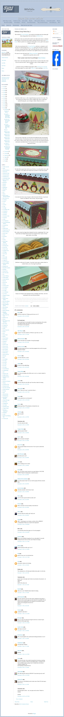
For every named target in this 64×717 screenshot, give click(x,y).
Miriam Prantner (21, 338)
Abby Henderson (6, 170)
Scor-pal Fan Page (31, 46)
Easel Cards (5, 233)
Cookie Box (45, 68)
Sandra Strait (20, 627)
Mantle (4, 296)
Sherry (19, 495)
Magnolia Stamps (6, 295)
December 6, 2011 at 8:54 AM (23, 359)
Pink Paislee (5, 339)
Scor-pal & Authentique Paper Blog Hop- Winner (7, 116)
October (6, 153)
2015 (4, 100)
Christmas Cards (6, 215)
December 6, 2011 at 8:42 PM (23, 483)
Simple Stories (5, 375)
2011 (4, 107)
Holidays (4, 269)
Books (4, 190)
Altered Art (5, 171)
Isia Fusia (3, 65)
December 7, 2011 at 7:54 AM (23, 592)
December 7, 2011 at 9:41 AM (23, 605)
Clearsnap (5, 217)
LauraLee (20, 536)
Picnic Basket (5, 338)
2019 (4, 92)
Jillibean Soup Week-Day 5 (7, 132)
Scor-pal (4, 365)
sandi (19, 461)
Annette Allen (20, 371)
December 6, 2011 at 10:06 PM (23, 524)
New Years (5, 323)
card (4, 203)
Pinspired (5, 341)
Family (4, 239)
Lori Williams (5, 292)
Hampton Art (5, 266)
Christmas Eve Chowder (42, 66)
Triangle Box (5, 403)
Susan (19, 469)
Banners (4, 184)
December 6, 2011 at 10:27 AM (23, 392)
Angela (19, 363)
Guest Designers (6, 261)
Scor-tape (5, 367)
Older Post (46, 701)
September (6, 155)
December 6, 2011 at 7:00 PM (23, 465)
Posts (54, 31)
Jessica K (19, 355)
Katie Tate (4, 52)
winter (4, 414)
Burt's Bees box (6, 198)
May (5, 161)
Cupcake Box (5, 225)
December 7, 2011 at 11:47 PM (23, 654)
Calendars (5, 199)
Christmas (5, 214)
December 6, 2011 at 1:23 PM (23, 424)
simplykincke (20, 642)
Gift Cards (5, 253)
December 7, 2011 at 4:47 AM (23, 572)
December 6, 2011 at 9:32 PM (23, 499)
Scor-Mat (5, 363)
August (5, 157)
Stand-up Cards (6, 386)
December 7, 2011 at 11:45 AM (23, 622)
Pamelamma (20, 634)
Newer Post (17, 701)
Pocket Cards (5, 344)
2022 (4, 86)
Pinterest (4, 343)
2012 (4, 105)
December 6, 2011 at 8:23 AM (23, 342)
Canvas (4, 201)
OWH (4, 328)
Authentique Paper (6, 178)
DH (18, 553)
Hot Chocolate (5, 272)
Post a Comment (19, 699)
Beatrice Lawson (21, 346)
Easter (4, 234)
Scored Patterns (6, 368)
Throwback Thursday (5, 398)
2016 (4, 98)
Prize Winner (5, 349)
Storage (4, 390)
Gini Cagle (5, 257)
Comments (55, 33)
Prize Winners (5, 351)
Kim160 (19, 589)
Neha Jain (20, 650)
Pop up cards (5, 346)
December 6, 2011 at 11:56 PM (23, 549)
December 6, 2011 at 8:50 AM (23, 351)
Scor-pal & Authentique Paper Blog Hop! (7, 126)
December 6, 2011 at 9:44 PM (23, 515)
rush (18, 561)
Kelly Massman (21, 454)
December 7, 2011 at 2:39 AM (23, 565)
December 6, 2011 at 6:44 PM (23, 457)
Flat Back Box (5, 245)
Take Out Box (5, 394)
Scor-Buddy (5, 359)
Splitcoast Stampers (6, 381)
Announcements (6, 174)
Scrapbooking (5, 370)
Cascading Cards (6, 209)
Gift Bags (5, 252)
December (6, 109)
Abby (4, 168)
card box (4, 204)
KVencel (19, 503)
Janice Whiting (6, 275)
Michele (19, 545)
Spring (4, 382)
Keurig (4, 283)
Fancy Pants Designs (5, 242)
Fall (3, 238)
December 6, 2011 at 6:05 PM (23, 449)
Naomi (19, 396)
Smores (4, 379)
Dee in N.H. (20, 444)
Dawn (3, 68)
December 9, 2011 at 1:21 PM (23, 684)
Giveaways (5, 258)
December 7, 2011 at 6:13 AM (23, 584)
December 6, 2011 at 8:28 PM (23, 474)
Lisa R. (19, 404)
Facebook (5, 236)
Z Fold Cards (5, 418)
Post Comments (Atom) (24, 704)
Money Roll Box (6, 310)
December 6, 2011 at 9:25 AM (23, 384)
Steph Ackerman (5, 57)
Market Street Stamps (5, 299)
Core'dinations (5, 220)
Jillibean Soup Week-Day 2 (7, 141)
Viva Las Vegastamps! (5, 410)
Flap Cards (5, 244)
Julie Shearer (20, 330)
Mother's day (5, 317)
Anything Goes (6, 176)
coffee (4, 219)
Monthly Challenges (5, 313)
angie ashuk (20, 388)
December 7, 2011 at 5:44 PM (23, 638)
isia (3, 274)
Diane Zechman (41, 57)
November (6, 151)
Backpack (5, 182)
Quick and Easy (6, 354)
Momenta (5, 308)
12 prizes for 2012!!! (6, 112)
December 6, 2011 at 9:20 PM (23, 491)
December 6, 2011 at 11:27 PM (23, 541)
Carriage (4, 207)
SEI (3, 372)
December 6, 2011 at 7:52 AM (23, 334)
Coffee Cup (33, 68)
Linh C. (19, 436)
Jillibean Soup (40, 36)
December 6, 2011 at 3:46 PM (23, 432)
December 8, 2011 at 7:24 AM (23, 667)
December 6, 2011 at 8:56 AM (23, 367)
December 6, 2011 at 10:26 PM (23, 532)
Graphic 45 (5, 260)
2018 (4, 94)
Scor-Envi (5, 362)
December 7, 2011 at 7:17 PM (23, 646)
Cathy (19, 658)
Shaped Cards (5, 373)
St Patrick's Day (6, 384)
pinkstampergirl (21, 596)
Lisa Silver (5, 288)
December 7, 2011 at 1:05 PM (23, 630)
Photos (4, 336)
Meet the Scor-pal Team (26, 25)
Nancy (3, 70)
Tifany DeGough (6, 400)
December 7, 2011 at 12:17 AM (23, 557)
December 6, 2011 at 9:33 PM (23, 507)
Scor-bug (4, 360)
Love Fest (5, 293)
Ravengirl (20, 617)
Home (3, 25)
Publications (5, 352)
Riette (19, 312)
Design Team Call (6, 230)
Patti (4, 333)
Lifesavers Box (6, 285)
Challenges (5, 212)
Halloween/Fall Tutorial (6, 264)
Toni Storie (4, 60)
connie (19, 380)
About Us (8, 25)
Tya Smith (5, 405)
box (3, 192)
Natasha (19, 610)
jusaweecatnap (21, 488)
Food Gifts (5, 247)
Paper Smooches (6, 330)
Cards (4, 206)
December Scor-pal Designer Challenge (7, 148)
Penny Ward (5, 334)
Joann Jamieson (6, 279)
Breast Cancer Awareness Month (6, 196)
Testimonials (16, 25)
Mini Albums (5, 307)
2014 (4, 102)
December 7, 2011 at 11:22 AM (23, 613)
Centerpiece (5, 211)
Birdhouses (5, 187)
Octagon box (5, 325)
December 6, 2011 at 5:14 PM (23, 440)
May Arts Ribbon (6, 301)
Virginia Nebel (20, 429)
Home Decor (5, 271)
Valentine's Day (6, 406)
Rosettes (4, 355)
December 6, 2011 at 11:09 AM (23, 407)
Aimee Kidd (20, 671)
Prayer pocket (5, 347)
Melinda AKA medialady (23, 478)
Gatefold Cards (6, 250)
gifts (4, 255)
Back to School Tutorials (6, 180)
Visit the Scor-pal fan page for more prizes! (7, 121)
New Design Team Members (6, 321)
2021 (4, 88)
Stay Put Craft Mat (6, 387)
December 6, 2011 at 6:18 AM (23, 316)
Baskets (4, 185)
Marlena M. (20, 679)
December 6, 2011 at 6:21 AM (23, 326)
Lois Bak (3, 63)
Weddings (5, 412)
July (5, 159)
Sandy (19, 519)
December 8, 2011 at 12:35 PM (23, 675)
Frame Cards (5, 248)
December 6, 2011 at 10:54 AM (23, 399)
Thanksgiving (5, 395)
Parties (4, 331)
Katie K (4, 280)
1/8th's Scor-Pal (6, 166)
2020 (4, 90)
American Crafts (6, 173)
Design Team (5, 228)
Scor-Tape (32, 47)
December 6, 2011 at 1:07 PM (23, 417)
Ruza (4, 357)
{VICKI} (19, 412)
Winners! (6, 129)
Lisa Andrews (5, 287)
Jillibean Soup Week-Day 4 (7, 135)
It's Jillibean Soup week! (7, 144)
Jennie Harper (5, 277)
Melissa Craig (5, 302)
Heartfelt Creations (6, 267)
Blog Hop (5, 188)
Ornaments (5, 326)
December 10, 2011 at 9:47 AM (23, 696)
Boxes (4, 193)
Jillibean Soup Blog (33, 53)
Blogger (34, 713)
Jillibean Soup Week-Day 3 (7, 138)
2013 (4, 103)
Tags (4, 392)
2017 (4, 96)
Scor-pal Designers (25, 34)
